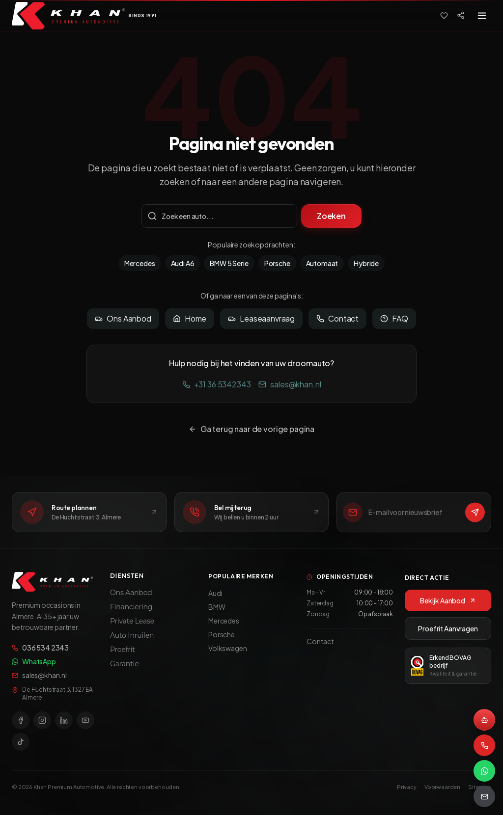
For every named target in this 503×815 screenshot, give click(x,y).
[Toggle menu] (482, 15)
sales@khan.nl (289, 384)
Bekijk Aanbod (448, 605)
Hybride (366, 263)
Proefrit (122, 652)
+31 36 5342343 (216, 384)
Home (189, 318)
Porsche (277, 263)
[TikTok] (20, 743)
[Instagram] (42, 722)
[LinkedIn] (64, 722)
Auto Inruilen (132, 638)
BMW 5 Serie (229, 263)
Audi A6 (183, 263)
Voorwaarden (442, 787)
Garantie (124, 666)
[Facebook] (20, 722)
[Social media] (461, 15)
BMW (216, 610)
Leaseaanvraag (261, 318)
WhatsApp (34, 662)
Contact (337, 318)
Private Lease (132, 624)
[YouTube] (85, 722)
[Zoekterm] (219, 216)
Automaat (322, 263)
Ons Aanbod (123, 318)
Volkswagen (227, 652)
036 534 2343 (40, 649)
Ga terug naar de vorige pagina (251, 429)
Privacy (407, 787)
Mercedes (139, 263)
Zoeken (331, 216)
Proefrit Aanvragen (447, 633)
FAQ (394, 318)
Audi (215, 597)
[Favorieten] (444, 16)
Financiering (131, 609)
